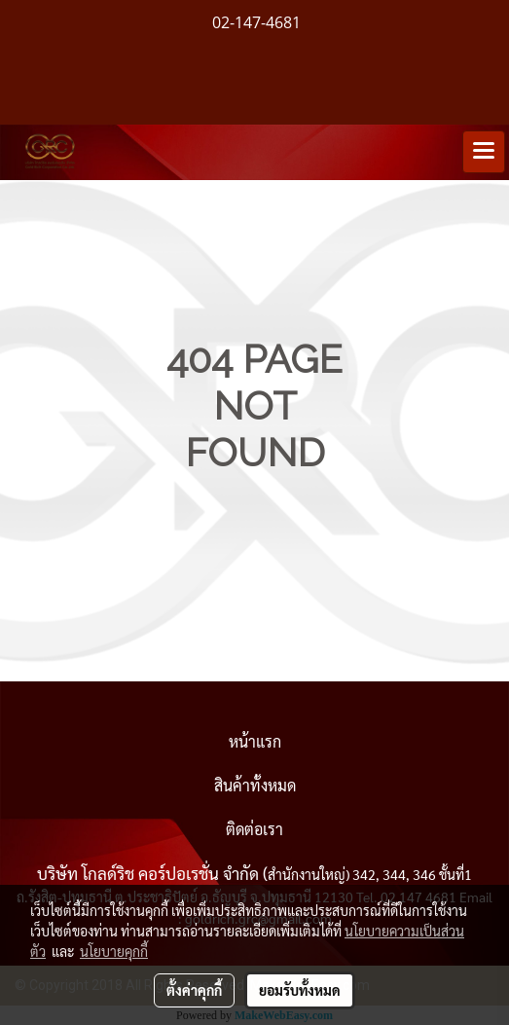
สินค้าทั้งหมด (255, 785)
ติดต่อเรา (254, 829)
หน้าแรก (255, 741)
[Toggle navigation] (483, 151)
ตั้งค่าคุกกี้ (194, 990)
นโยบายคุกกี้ (114, 951)
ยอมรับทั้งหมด (300, 990)
